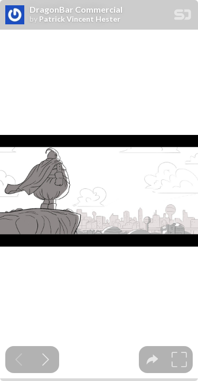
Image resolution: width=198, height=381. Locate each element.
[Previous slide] (19, 359)
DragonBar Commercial (76, 9)
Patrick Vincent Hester (79, 19)
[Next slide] (46, 359)
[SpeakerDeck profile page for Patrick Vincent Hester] (14, 15)
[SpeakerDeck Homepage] (182, 17)
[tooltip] (152, 359)
